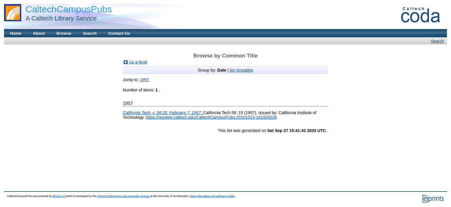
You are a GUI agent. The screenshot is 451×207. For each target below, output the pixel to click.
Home (15, 33)
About (39, 33)
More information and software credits (212, 196)
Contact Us (119, 33)
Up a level (138, 62)
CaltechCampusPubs (68, 9)
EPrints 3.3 (59, 196)
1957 (144, 79)
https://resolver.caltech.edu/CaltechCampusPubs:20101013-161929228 (211, 117)
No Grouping (241, 70)
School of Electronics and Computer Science (123, 196)
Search (90, 33)
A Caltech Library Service (59, 18)
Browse (63, 33)
